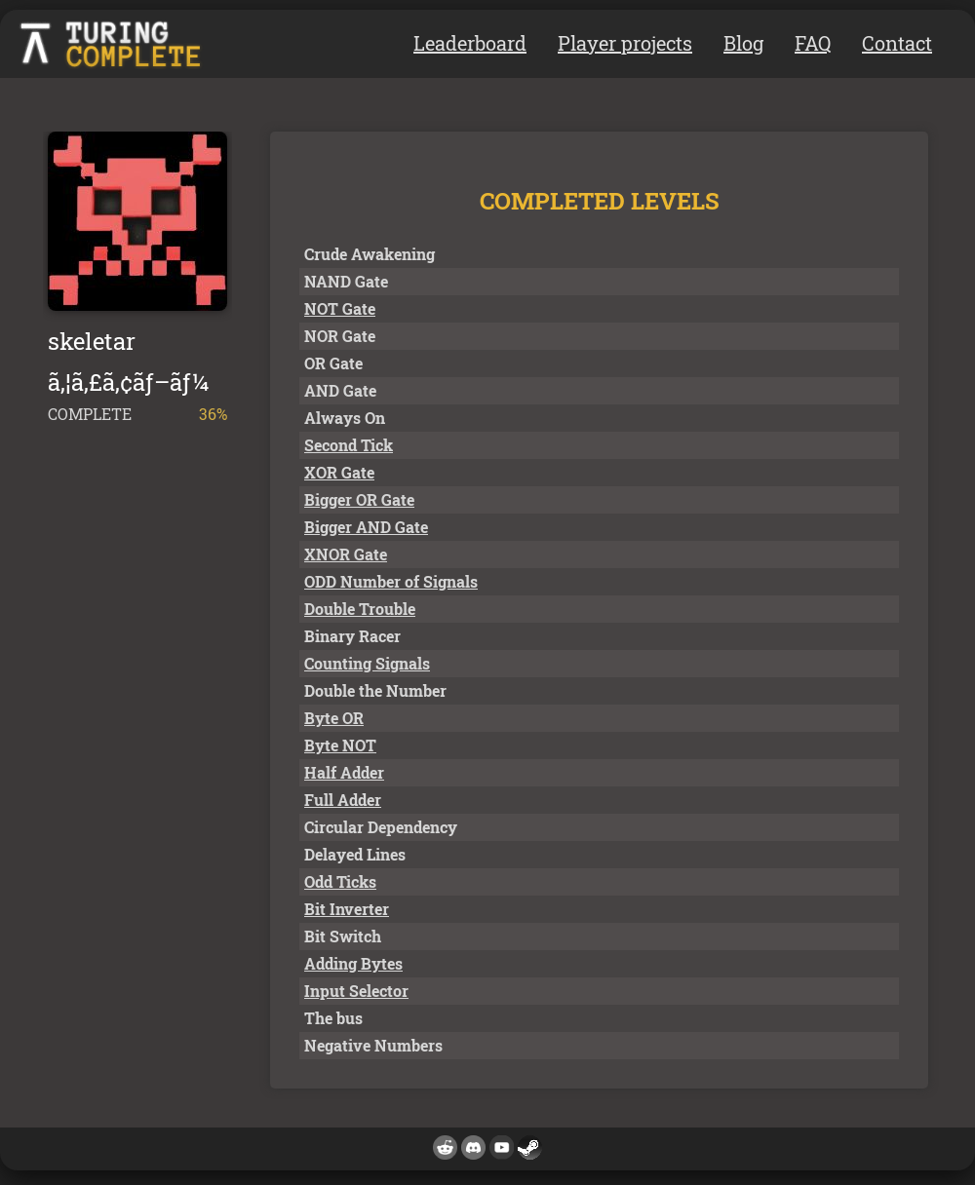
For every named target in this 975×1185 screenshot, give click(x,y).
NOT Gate (339, 308)
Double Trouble (359, 608)
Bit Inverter (346, 908)
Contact (897, 43)
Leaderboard (469, 43)
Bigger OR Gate (359, 499)
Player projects (625, 43)
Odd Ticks (340, 881)
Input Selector (356, 990)
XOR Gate (339, 472)
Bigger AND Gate (366, 526)
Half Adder (344, 772)
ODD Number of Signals (391, 581)
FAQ (813, 43)
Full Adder (342, 799)
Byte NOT (340, 745)
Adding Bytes (353, 963)
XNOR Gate (345, 554)
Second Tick (348, 445)
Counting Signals (367, 663)
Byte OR (334, 717)
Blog (743, 43)
